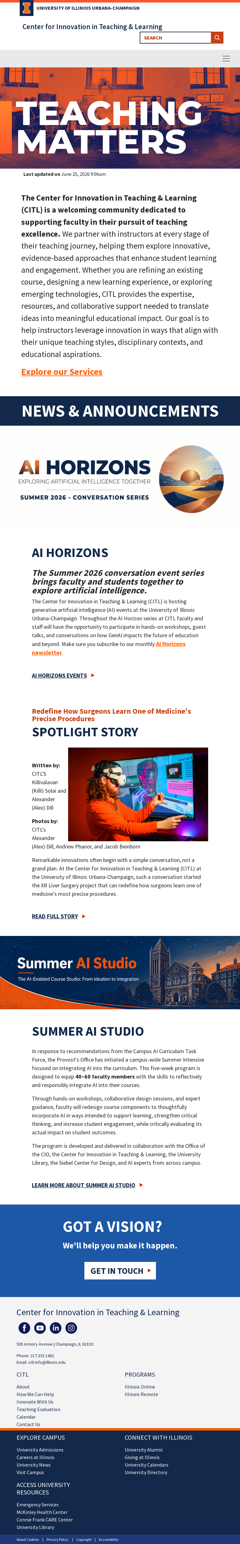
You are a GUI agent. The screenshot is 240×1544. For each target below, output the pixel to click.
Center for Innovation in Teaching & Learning (92, 26)
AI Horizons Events (59, 675)
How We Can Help (35, 1394)
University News (34, 1465)
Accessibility (108, 1539)
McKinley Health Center (42, 1512)
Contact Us (28, 1424)
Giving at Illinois (142, 1457)
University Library (35, 1527)
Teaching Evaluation (38, 1409)
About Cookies (28, 1539)
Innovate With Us (35, 1402)
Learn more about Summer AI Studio (83, 1185)
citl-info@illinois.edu (47, 1362)
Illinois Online (140, 1387)
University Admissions (40, 1450)
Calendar (26, 1417)
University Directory (146, 1472)
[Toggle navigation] (226, 58)
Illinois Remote (141, 1394)
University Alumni (143, 1450)
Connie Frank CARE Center (45, 1519)
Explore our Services (61, 371)
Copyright (84, 1539)
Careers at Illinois (35, 1457)
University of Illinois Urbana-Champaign (88, 8)
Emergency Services (38, 1504)
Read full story (55, 916)
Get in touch (117, 1270)
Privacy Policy (57, 1539)
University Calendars (146, 1465)
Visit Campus (30, 1472)
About (23, 1387)
